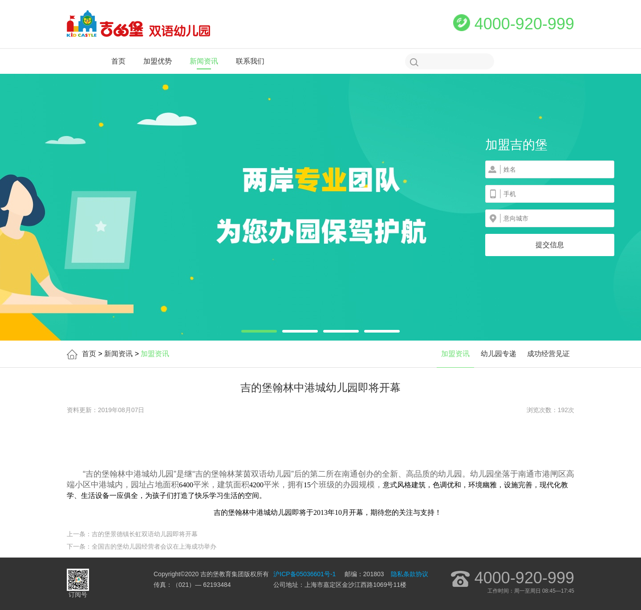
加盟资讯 (455, 353)
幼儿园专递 (498, 353)
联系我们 (250, 61)
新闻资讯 (204, 61)
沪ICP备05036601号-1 (304, 574)
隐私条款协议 (409, 574)
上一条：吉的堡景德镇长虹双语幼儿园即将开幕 (132, 534)
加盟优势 (157, 61)
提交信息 (550, 245)
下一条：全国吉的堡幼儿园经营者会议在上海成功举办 (141, 546)
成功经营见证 (548, 353)
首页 (118, 61)
